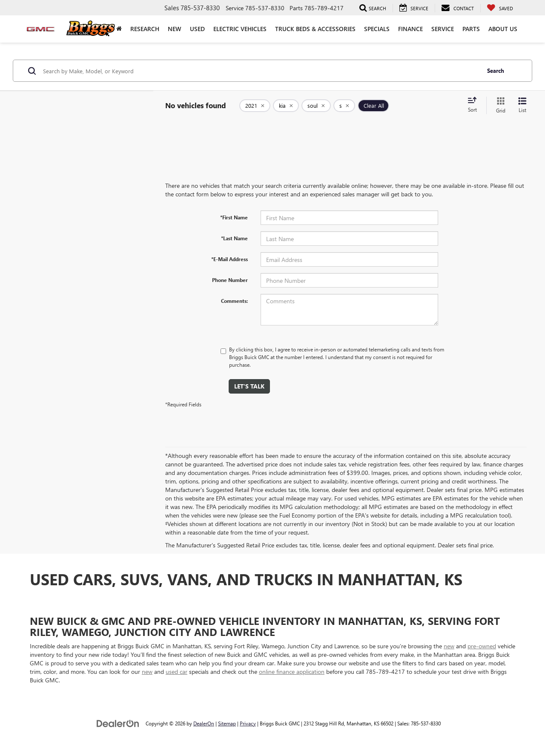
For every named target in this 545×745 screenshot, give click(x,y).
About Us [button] (502, 29)
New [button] (174, 29)
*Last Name (234, 238)
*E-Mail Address (229, 259)
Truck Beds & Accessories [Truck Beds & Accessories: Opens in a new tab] (315, 29)
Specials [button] (377, 29)
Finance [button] (410, 29)
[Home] (119, 29)
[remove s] (344, 105)
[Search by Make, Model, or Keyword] (260, 70)
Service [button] (442, 29)
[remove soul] (316, 105)
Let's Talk (249, 386)
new (449, 646)
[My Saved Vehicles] (499, 8)
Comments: (234, 300)
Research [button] (144, 29)
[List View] (522, 105)
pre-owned (482, 646)
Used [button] (197, 29)
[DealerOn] (118, 723)
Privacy (248, 723)
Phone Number (230, 279)
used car (176, 671)
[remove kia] (286, 105)
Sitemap (227, 723)
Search (495, 70)
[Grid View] (499, 105)
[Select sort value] (474, 105)
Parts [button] (471, 29)
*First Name (234, 217)
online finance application (291, 671)
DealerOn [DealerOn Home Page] (203, 723)
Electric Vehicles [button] (240, 29)
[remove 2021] (254, 105)
